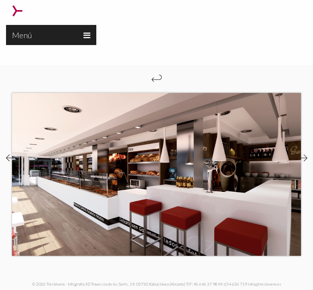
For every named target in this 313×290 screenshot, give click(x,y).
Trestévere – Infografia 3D (17, 11)
